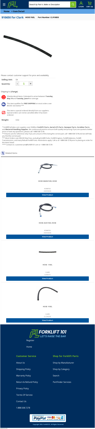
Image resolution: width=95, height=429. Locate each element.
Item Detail (19, 11)
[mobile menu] (4, 4)
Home (7, 11)
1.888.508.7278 (23, 407)
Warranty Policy (23, 375)
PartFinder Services (62, 382)
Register (30, 340)
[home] (12, 4)
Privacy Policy (22, 388)
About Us (20, 362)
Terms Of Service (24, 395)
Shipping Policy (23, 369)
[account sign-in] (81, 4)
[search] (73, 4)
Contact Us (21, 401)
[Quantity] (24, 83)
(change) (14, 91)
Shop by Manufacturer (63, 362)
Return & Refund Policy (27, 382)
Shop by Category (61, 369)
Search (56, 375)
